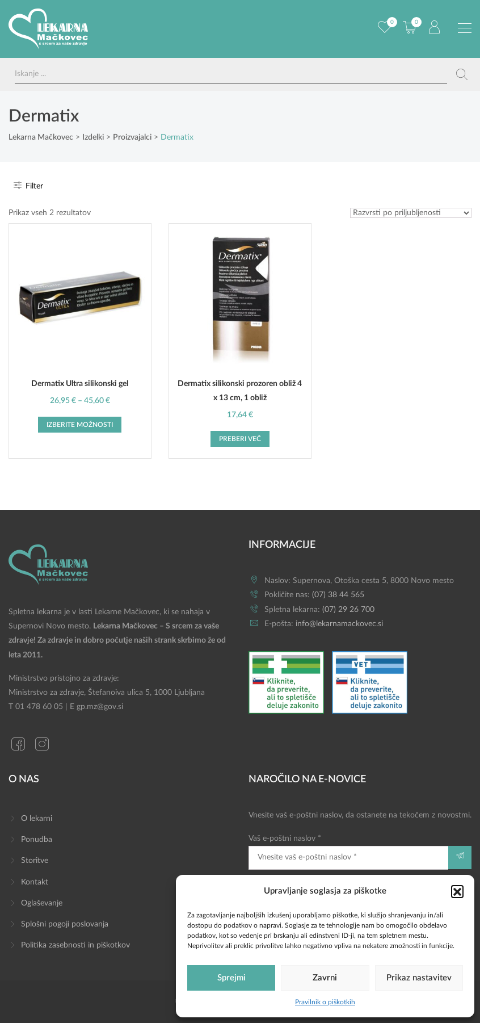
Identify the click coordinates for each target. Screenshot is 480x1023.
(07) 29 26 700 (348, 610)
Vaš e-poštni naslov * (348, 852)
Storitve (34, 861)
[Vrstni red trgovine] (410, 213)
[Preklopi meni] (464, 28)
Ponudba (36, 840)
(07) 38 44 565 (338, 595)
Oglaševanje (41, 903)
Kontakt (34, 882)
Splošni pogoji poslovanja (64, 924)
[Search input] (231, 74)
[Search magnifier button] (461, 74)
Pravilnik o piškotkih (325, 1002)
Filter (27, 186)
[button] (457, 891)
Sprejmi (231, 978)
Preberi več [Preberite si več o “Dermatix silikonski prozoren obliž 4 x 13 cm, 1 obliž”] (240, 438)
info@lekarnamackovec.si (339, 624)
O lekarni (36, 819)
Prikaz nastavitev (419, 978)
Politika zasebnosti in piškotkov (75, 945)
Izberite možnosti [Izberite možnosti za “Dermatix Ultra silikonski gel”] (80, 424)
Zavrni (325, 978)
